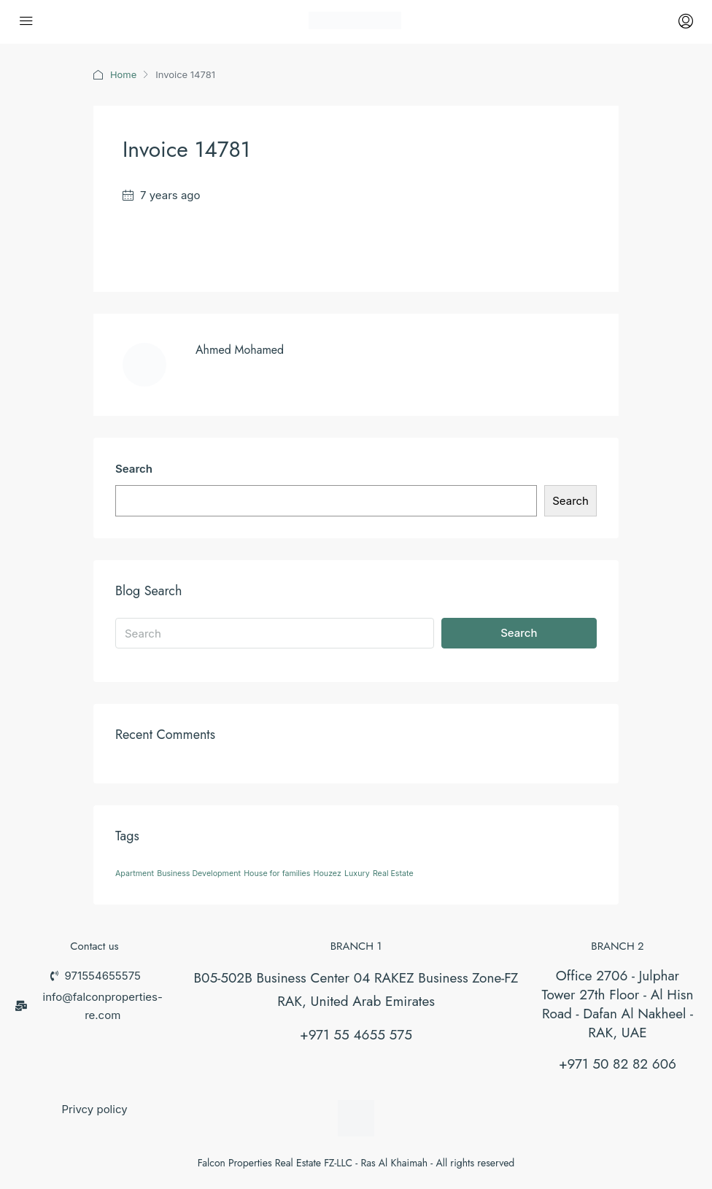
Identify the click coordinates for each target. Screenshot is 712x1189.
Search (133, 469)
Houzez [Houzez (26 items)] (327, 873)
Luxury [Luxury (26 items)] (357, 873)
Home (123, 74)
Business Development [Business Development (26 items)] (199, 873)
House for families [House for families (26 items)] (277, 873)
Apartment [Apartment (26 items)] (134, 873)
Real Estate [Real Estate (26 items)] (393, 873)
